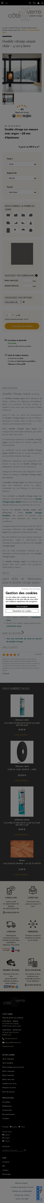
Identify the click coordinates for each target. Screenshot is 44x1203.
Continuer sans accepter (30, 589)
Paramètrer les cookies (22, 611)
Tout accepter (22, 606)
